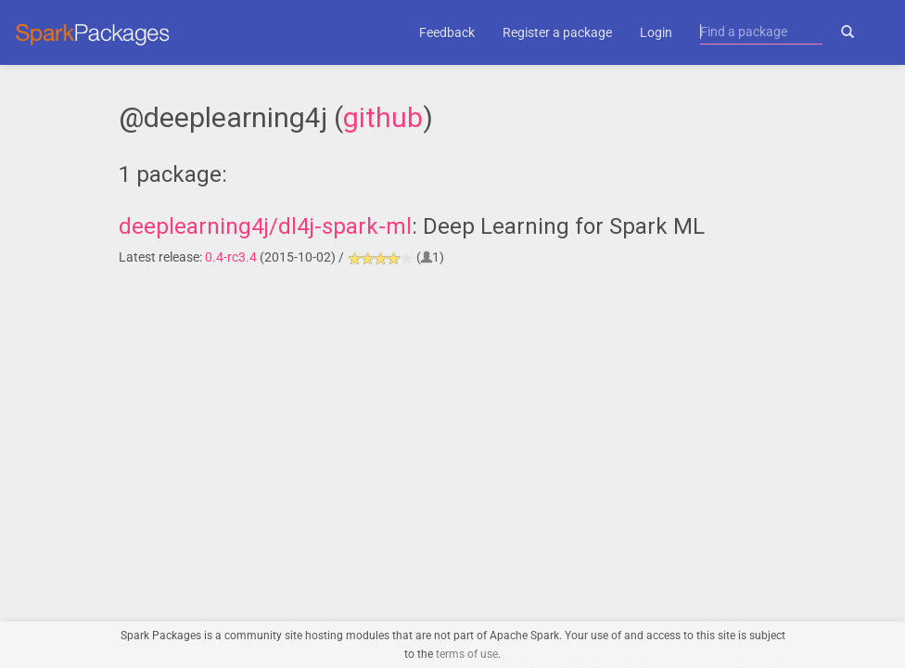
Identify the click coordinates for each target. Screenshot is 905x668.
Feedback (447, 32)
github (383, 117)
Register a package (557, 32)
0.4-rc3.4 (231, 257)
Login (656, 32)
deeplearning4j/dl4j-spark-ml (265, 226)
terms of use (467, 654)
